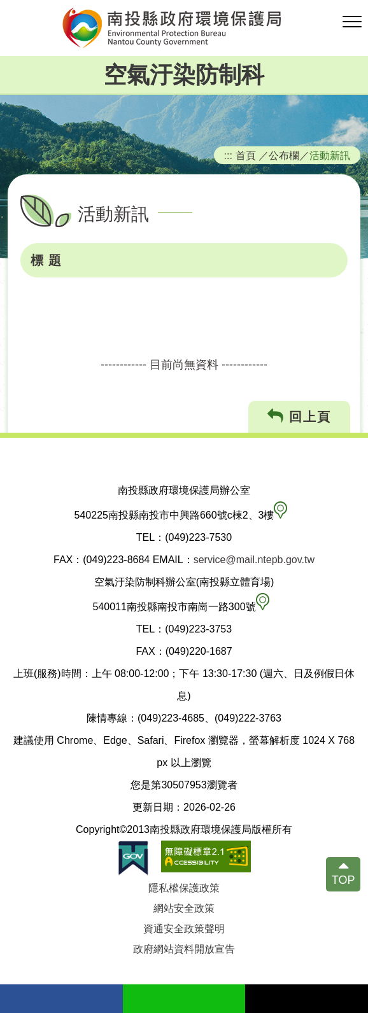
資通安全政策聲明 (184, 928)
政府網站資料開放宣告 (184, 949)
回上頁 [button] (299, 416)
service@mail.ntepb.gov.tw (254, 559)
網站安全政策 (184, 908)
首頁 (246, 155)
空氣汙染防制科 (184, 75)
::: (228, 155)
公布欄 (284, 155)
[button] (352, 22)
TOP (343, 880)
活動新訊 (329, 155)
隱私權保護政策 (184, 888)
